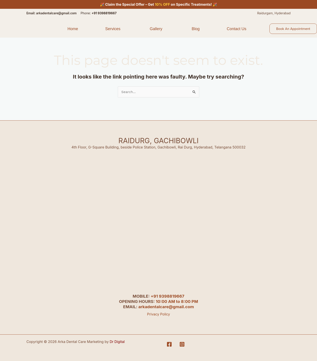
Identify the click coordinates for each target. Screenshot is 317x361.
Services (112, 28)
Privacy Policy (158, 314)
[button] (114, 28)
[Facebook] (169, 344)
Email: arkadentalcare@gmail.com (51, 13)
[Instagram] (182, 344)
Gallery (156, 28)
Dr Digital (117, 341)
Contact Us (236, 28)
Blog (196, 28)
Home (72, 28)
